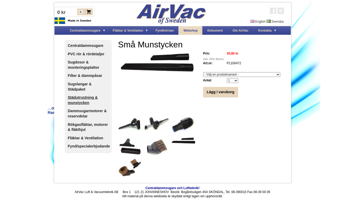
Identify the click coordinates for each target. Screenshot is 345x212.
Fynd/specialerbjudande (89, 146)
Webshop (190, 30)
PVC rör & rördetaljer (86, 54)
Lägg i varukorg (220, 92)
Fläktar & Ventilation (85, 138)
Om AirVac (240, 30)
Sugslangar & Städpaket (80, 86)
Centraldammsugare (85, 45)
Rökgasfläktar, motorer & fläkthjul (88, 127)
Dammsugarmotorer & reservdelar (87, 113)
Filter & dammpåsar (85, 75)
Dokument (215, 30)
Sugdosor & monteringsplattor (83, 65)
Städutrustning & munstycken (83, 100)
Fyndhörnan (165, 30)
